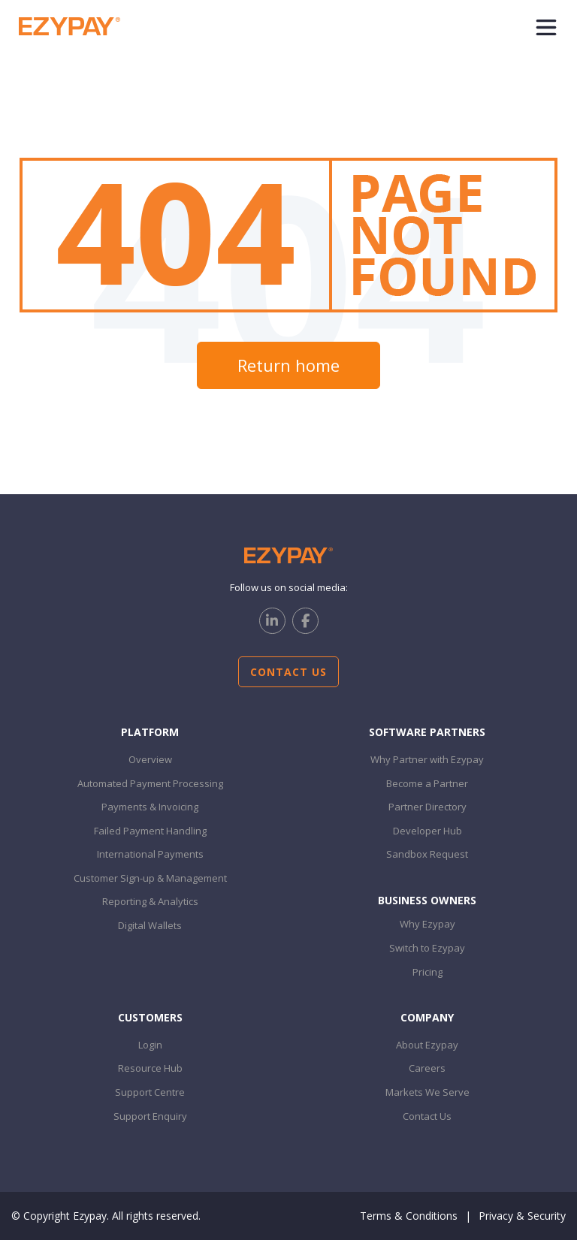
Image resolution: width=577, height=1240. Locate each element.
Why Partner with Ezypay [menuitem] (427, 759)
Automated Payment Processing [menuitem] (150, 783)
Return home (288, 365)
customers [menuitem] (150, 1017)
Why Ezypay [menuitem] (427, 924)
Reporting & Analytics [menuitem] (150, 901)
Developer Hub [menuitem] (427, 830)
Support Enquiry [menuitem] (150, 1116)
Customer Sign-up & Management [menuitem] (150, 878)
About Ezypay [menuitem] (427, 1044)
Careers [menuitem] (427, 1068)
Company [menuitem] (427, 1017)
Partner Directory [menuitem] (427, 806)
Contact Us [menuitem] (427, 1116)
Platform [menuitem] (150, 732)
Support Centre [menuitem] (150, 1092)
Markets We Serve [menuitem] (427, 1092)
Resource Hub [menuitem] (150, 1068)
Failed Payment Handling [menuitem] (150, 830)
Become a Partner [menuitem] (427, 783)
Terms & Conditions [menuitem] (409, 1215)
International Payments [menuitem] (150, 854)
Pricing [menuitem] (427, 972)
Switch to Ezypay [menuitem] (427, 948)
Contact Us (288, 672)
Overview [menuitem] (150, 759)
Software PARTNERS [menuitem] (427, 732)
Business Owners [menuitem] (427, 900)
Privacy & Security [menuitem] (522, 1215)
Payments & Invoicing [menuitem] (149, 806)
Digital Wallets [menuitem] (150, 925)
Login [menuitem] (150, 1044)
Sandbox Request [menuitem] (427, 854)
